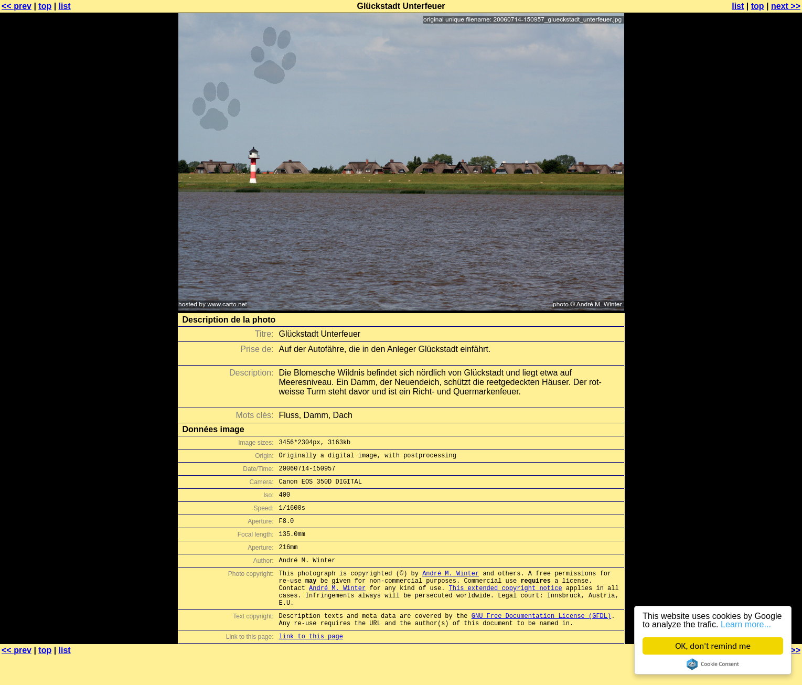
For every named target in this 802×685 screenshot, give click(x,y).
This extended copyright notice (505, 608)
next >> (785, 6)
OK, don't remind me (713, 645)
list (65, 6)
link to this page (311, 664)
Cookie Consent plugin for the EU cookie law (713, 664)
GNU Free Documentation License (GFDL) (541, 640)
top (44, 6)
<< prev (16, 6)
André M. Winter (450, 590)
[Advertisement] (759, 259)
